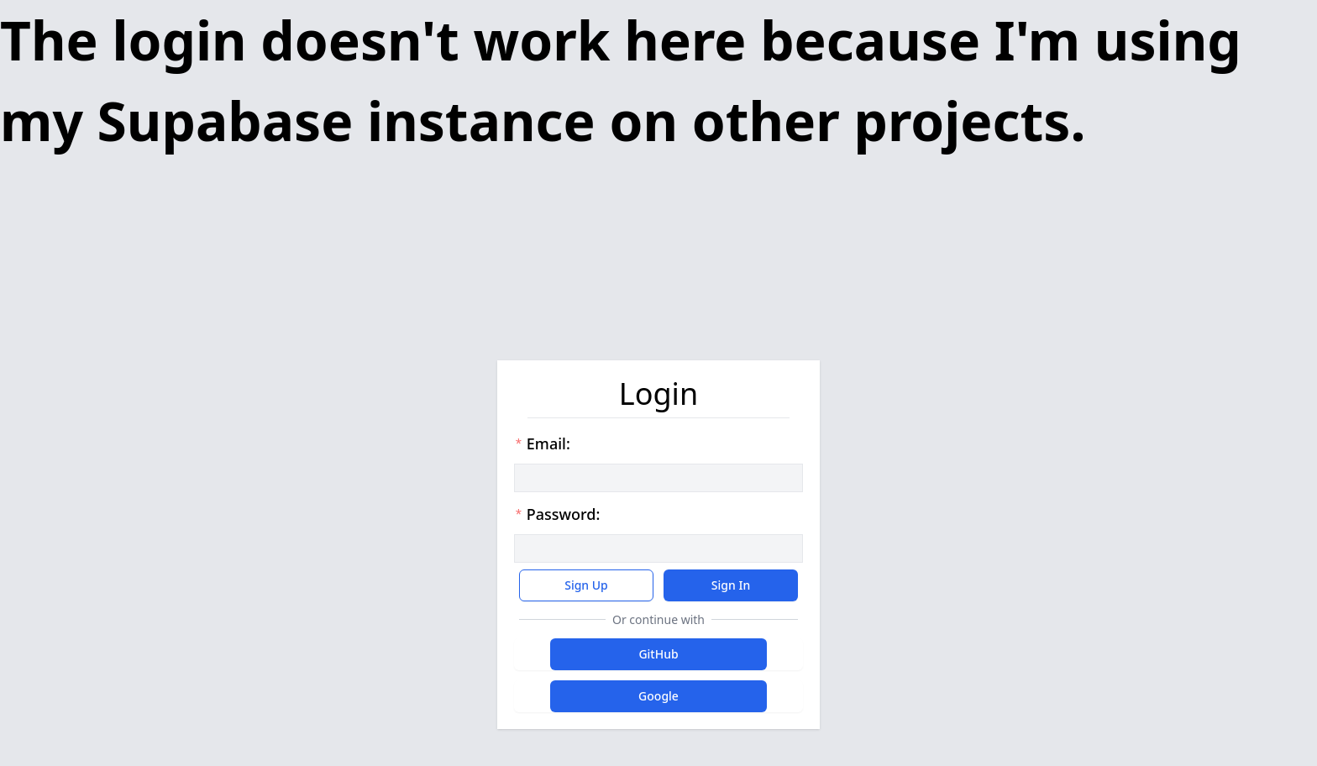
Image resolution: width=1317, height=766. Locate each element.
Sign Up (586, 585)
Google (658, 696)
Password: (557, 514)
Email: (542, 443)
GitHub (658, 654)
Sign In (730, 585)
